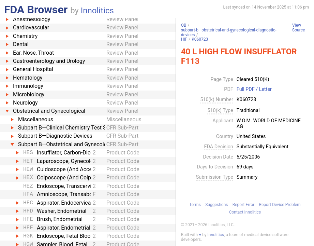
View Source (298, 27)
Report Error (243, 204)
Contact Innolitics (245, 212)
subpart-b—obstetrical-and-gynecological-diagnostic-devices (228, 32)
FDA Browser (36, 9)
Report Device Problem (280, 204)
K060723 (200, 39)
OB (183, 25)
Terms (195, 204)
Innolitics (97, 10)
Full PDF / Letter (254, 89)
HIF (184, 39)
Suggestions (216, 204)
